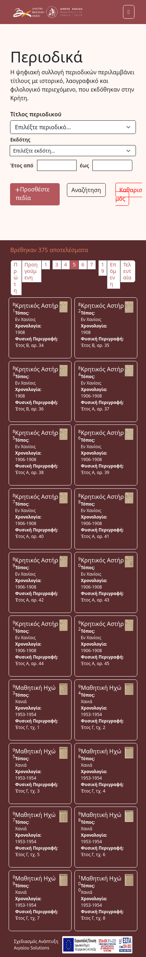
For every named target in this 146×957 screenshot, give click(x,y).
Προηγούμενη (31, 271)
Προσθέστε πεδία (32, 193)
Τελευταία (127, 271)
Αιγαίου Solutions (31, 948)
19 (102, 267)
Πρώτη (16, 277)
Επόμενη (113, 274)
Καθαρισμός (128, 194)
